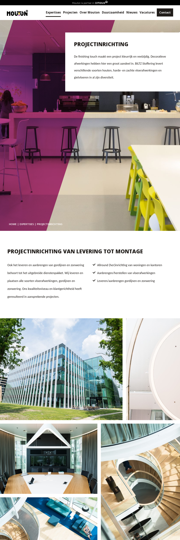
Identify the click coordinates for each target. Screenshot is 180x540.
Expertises (51, 13)
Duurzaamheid (111, 13)
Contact (163, 13)
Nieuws (130, 13)
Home (13, 224)
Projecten (68, 13)
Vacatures (145, 13)
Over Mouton (88, 13)
